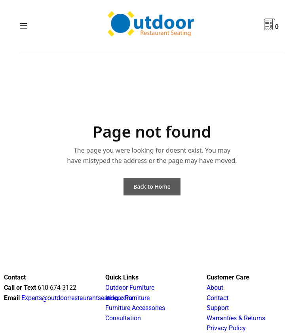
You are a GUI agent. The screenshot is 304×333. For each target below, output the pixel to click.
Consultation (123, 318)
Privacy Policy (226, 328)
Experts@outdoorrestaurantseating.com (76, 298)
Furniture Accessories (135, 308)
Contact (217, 298)
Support (218, 308)
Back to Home (151, 186)
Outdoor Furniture (129, 287)
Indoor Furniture (127, 298)
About (215, 287)
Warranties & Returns (236, 318)
